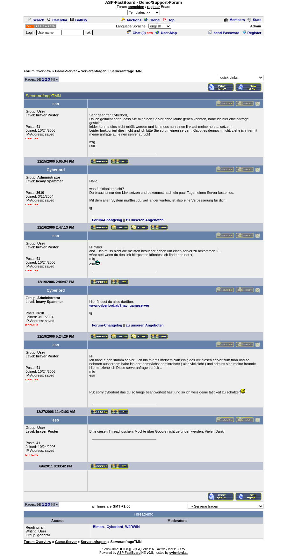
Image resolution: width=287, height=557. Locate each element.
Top (168, 20)
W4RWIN (132, 527)
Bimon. (98, 527)
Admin (255, 26)
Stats (255, 20)
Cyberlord (115, 527)
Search (35, 20)
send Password (224, 33)
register (153, 7)
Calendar (57, 20)
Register (252, 33)
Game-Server (66, 71)
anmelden (136, 7)
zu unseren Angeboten (144, 220)
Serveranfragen (94, 71)
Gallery (78, 20)
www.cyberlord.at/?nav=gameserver (119, 305)
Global (152, 20)
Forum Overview (37, 71)
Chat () (136, 33)
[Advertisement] (144, 51)
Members (234, 20)
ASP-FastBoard (128, 552)
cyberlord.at (178, 552)
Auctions (131, 20)
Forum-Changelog (107, 220)
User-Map (166, 33)
